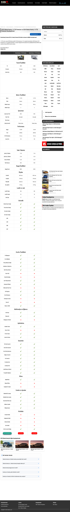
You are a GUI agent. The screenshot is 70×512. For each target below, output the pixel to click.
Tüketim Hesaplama (52, 2)
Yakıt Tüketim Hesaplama (40, 504)
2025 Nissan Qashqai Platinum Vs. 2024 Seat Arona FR (53, 131)
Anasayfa (14, 2)
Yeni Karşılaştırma (35, 34)
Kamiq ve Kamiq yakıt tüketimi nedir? (11, 472)
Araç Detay (21, 433)
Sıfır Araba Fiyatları (48, 205)
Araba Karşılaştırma (21, 2)
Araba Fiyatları (44, 2)
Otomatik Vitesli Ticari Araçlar (23, 506)
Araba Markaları (30, 2)
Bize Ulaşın (55, 504)
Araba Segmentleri (48, 112)
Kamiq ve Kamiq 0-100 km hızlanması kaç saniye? (14, 476)
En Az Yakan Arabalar (22, 508)
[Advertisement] (33, 15)
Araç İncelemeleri (4, 506)
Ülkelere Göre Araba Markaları (50, 116)
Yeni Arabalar (37, 2)
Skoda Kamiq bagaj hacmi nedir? (10, 467)
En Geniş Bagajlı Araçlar (22, 504)
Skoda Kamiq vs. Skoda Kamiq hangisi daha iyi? (14, 463)
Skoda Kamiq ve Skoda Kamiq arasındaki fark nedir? (15, 459)
